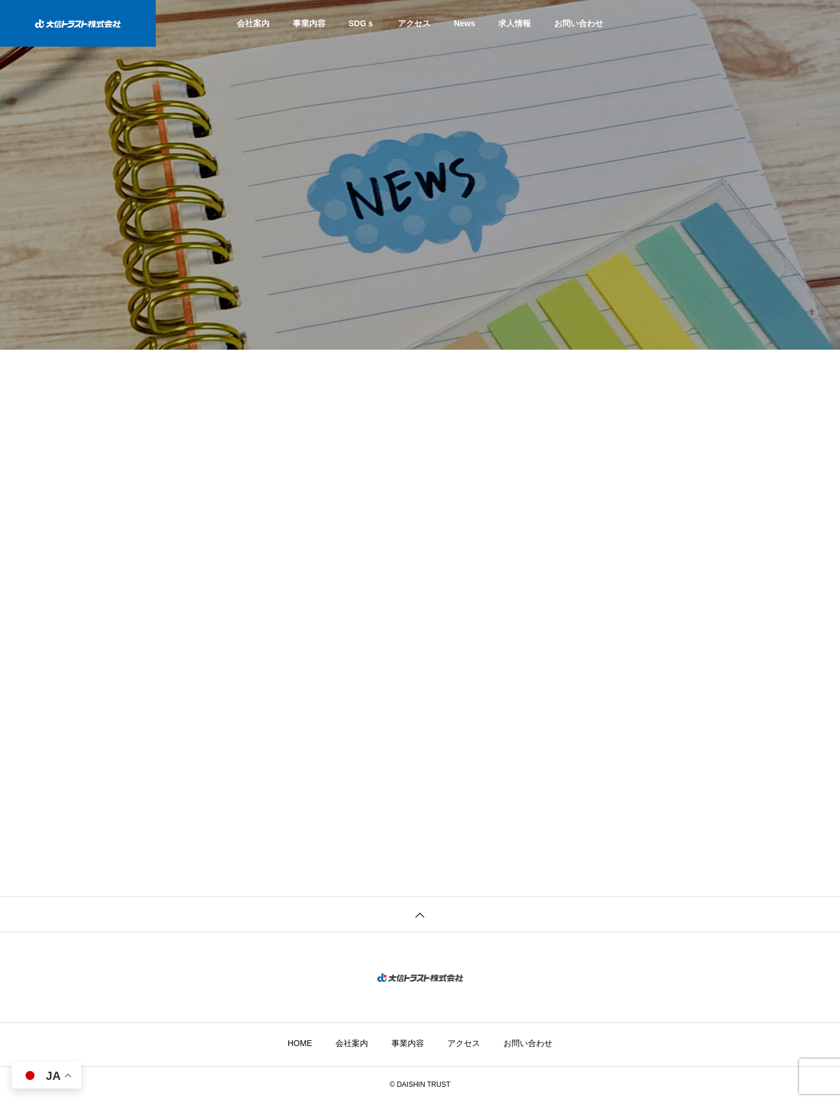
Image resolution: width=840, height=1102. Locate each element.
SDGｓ (361, 23)
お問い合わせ (578, 23)
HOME (300, 1043)
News (464, 23)
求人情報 (514, 23)
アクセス (414, 23)
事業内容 (309, 23)
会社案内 (253, 23)
